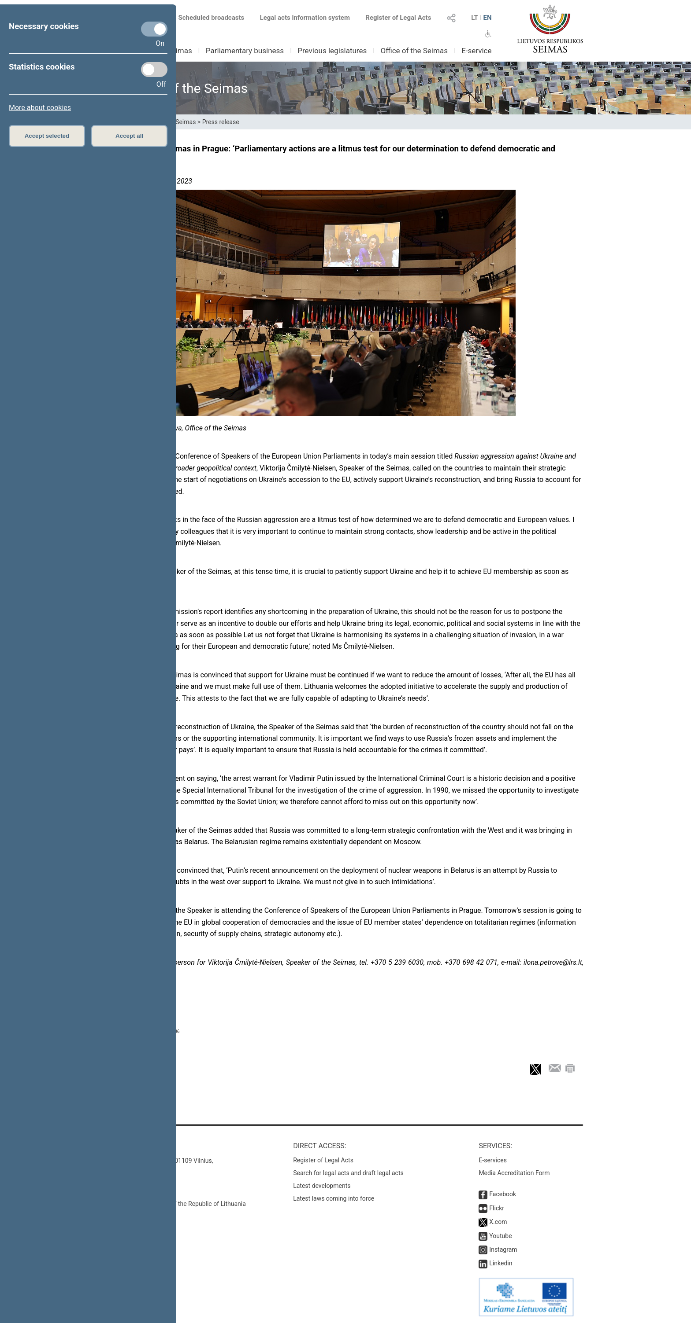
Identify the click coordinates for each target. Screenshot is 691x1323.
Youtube (500, 1235)
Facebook (502, 1194)
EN (487, 18)
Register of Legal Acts (398, 18)
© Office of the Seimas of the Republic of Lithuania (177, 1203)
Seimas (179, 50)
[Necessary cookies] (154, 29)
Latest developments (321, 1185)
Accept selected (47, 135)
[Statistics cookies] (154, 69)
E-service (476, 50)
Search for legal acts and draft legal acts (348, 1172)
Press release (220, 121)
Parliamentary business (245, 50)
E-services (493, 1160)
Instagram (503, 1249)
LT (474, 18)
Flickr (496, 1208)
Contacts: (126, 1146)
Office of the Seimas (414, 50)
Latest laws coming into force (333, 1198)
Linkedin (500, 1263)
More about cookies (40, 107)
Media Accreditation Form (514, 1172)
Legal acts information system (305, 18)
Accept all (129, 135)
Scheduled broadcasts (206, 18)
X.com (498, 1221)
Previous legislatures (332, 50)
